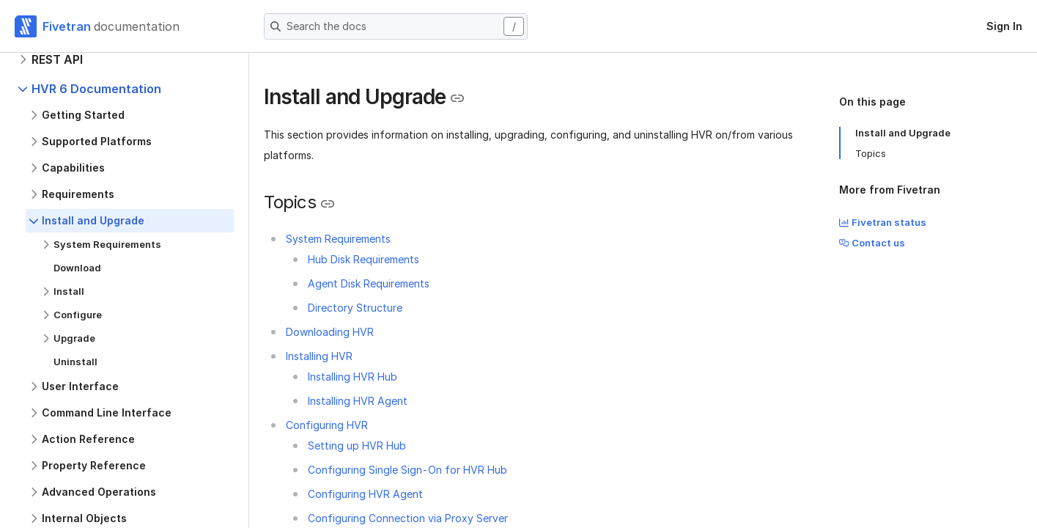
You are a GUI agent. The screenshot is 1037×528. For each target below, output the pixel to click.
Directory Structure (355, 307)
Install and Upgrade (903, 133)
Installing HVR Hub (352, 376)
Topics (870, 153)
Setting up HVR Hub (357, 445)
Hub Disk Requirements (363, 259)
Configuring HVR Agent (365, 494)
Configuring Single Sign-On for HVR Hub (407, 469)
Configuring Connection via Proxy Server (408, 518)
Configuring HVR (327, 425)
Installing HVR (319, 356)
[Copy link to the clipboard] (457, 98)
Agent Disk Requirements (368, 283)
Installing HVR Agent (357, 401)
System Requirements (338, 238)
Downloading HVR (330, 332)
